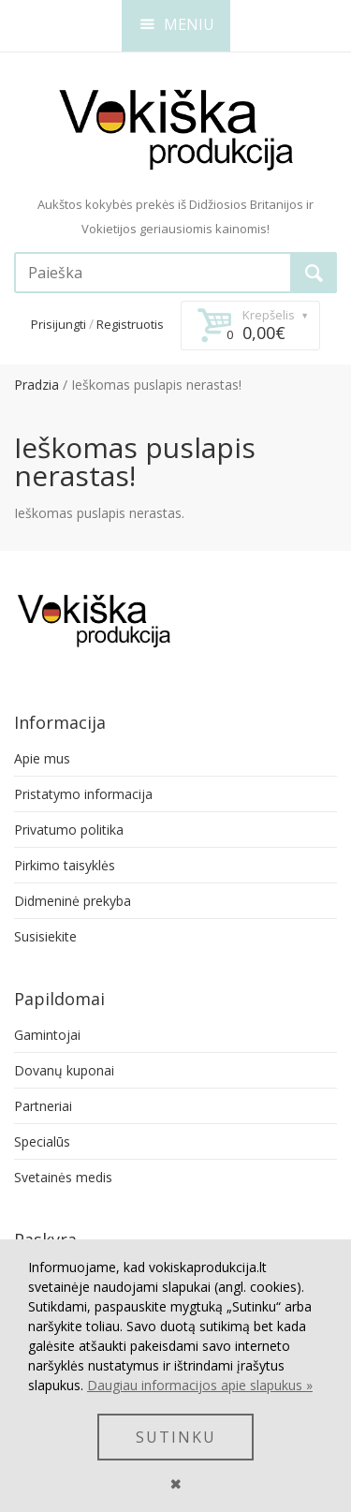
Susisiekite (45, 936)
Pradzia (36, 384)
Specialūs (42, 1141)
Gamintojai (47, 1035)
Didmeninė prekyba (72, 901)
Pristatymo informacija (83, 794)
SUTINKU (176, 1437)
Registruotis (130, 324)
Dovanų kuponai (64, 1070)
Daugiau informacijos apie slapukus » (200, 1385)
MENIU (177, 24)
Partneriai (43, 1106)
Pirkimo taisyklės (64, 865)
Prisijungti (58, 324)
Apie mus (42, 758)
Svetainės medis (63, 1177)
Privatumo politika (69, 829)
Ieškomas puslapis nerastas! (156, 384)
